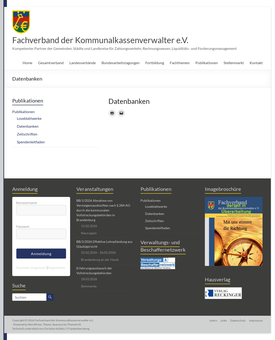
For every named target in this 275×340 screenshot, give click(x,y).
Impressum (256, 320)
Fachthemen (180, 62)
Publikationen (206, 62)
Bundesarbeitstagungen (121, 62)
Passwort (23, 227)
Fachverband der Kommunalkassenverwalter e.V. (100, 40)
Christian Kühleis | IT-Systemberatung (66, 328)
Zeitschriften (27, 134)
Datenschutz (237, 320)
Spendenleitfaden (31, 142)
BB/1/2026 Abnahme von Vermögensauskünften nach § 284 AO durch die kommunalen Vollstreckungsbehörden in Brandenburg (103, 210)
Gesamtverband (51, 62)
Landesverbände (82, 62)
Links (223, 320)
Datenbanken (28, 126)
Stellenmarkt (234, 62)
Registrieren (56, 268)
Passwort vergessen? (31, 268)
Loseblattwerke (29, 118)
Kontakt (256, 62)
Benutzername (26, 203)
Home (27, 62)
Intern (212, 320)
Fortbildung (154, 62)
